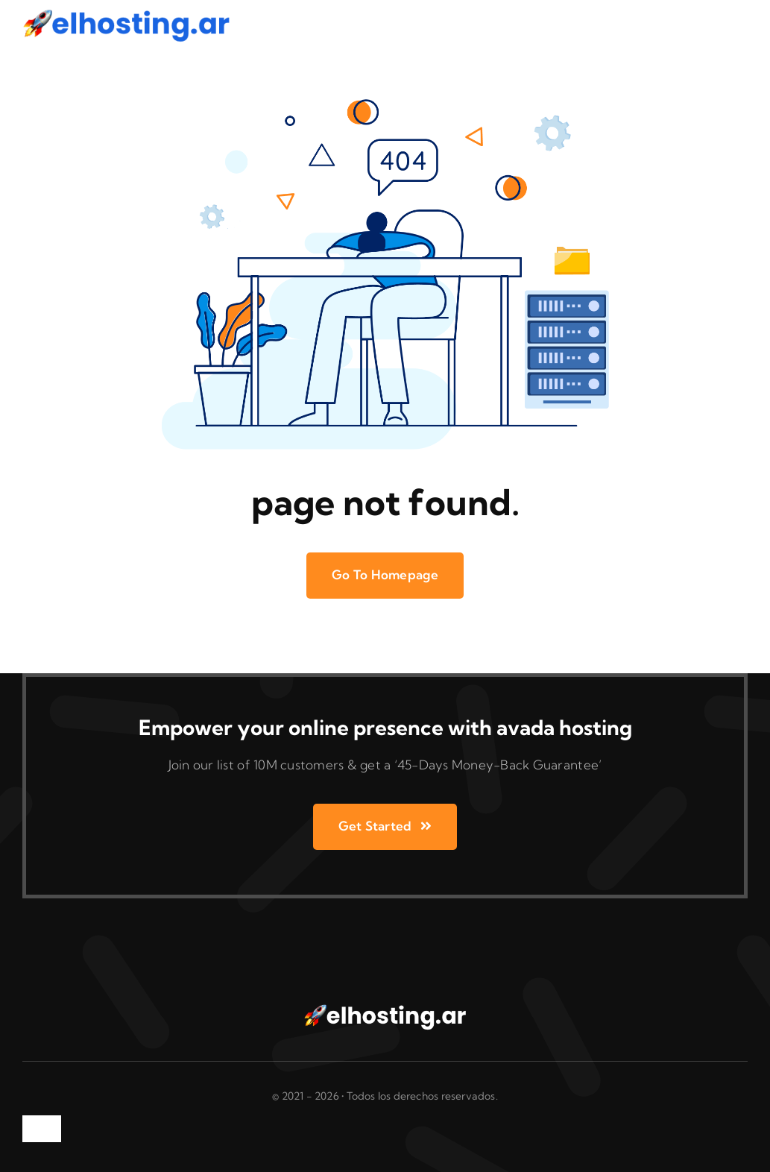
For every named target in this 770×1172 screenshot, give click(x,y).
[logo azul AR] (126, 14)
